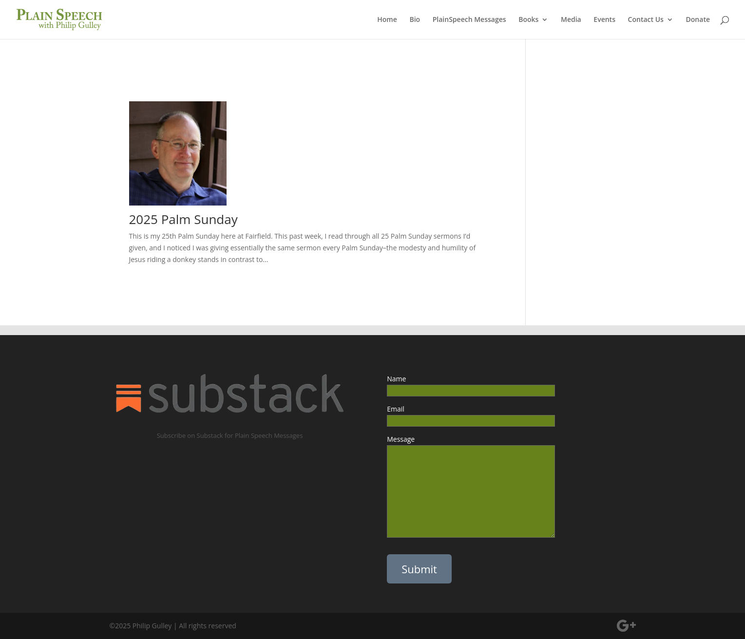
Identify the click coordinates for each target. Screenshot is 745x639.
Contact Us (646, 20)
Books (528, 20)
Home (387, 20)
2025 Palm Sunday (183, 219)
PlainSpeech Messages (469, 20)
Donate (698, 20)
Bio (414, 20)
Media (571, 20)
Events (604, 20)
